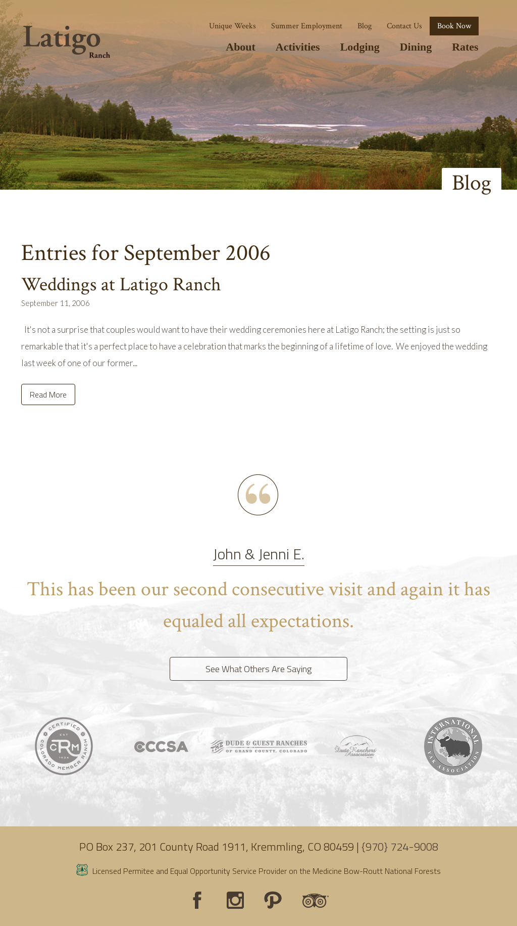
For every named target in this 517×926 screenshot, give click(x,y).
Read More (48, 394)
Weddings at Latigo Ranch (121, 284)
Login (12, 913)
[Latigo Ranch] (66, 42)
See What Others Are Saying (258, 669)
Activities (298, 46)
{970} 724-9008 (399, 846)
